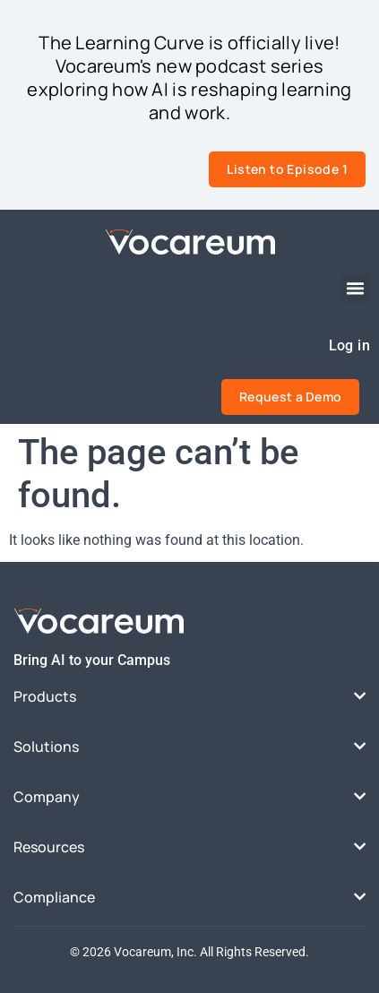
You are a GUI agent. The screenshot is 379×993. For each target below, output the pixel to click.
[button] (355, 288)
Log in (349, 345)
